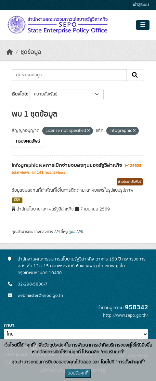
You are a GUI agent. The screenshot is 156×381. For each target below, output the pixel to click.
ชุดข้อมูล (30, 52)
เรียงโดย (19, 94)
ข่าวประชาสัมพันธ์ (129, 182)
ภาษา (9, 325)
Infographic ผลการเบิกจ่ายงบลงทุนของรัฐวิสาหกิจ (68, 165)
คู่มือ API (75, 232)
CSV (17, 200)
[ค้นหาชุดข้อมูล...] (69, 75)
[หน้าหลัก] (9, 52)
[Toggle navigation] (143, 25)
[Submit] (135, 75)
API (57, 232)
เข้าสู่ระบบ (141, 5)
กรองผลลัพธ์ (28, 141)
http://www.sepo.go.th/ (125, 315)
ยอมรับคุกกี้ (78, 373)
